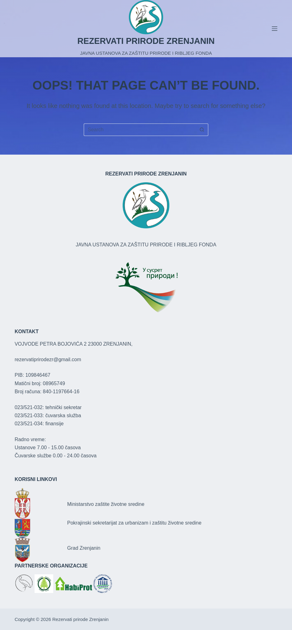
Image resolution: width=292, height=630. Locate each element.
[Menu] (274, 28)
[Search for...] (140, 130)
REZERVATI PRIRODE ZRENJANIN (145, 41)
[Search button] (202, 130)
